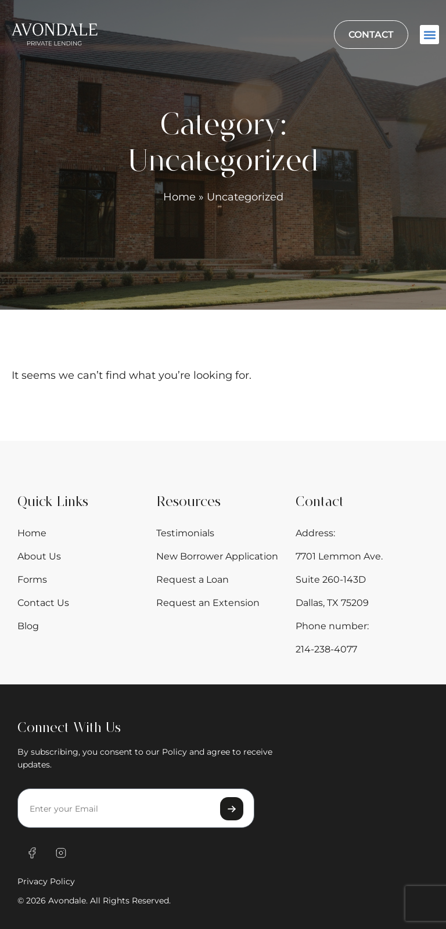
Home (179, 197)
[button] (429, 34)
